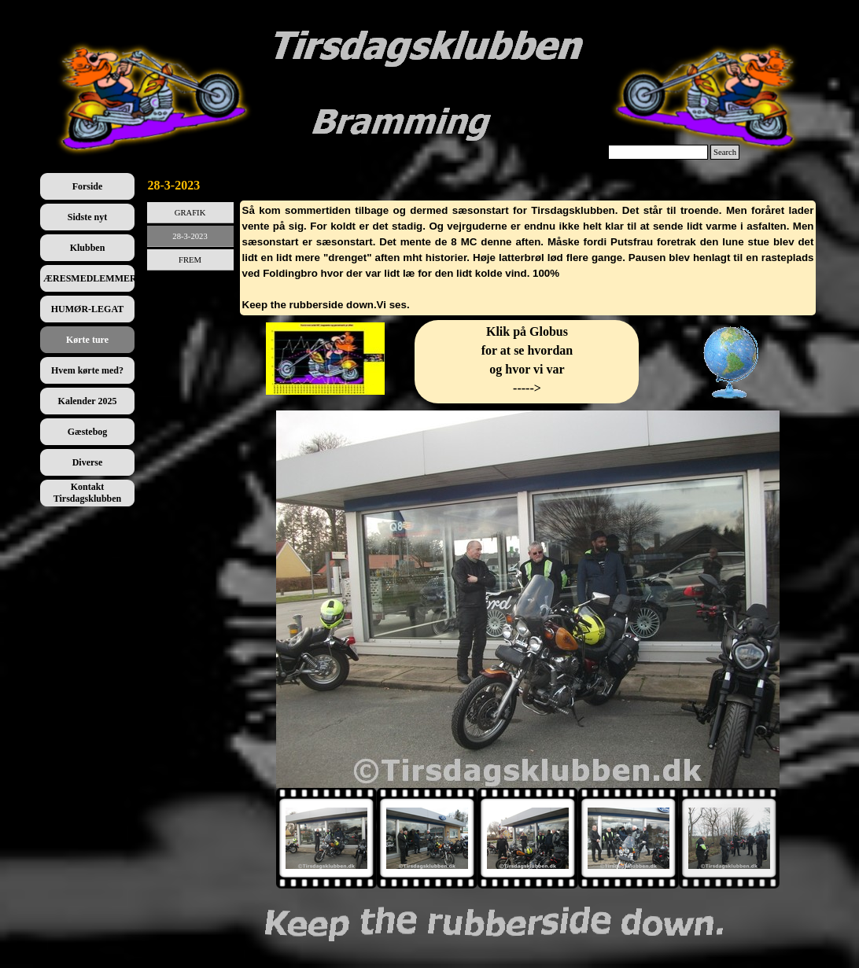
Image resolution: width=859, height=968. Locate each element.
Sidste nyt (87, 217)
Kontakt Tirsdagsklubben (87, 492)
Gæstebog (88, 431)
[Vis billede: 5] (729, 838)
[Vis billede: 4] (628, 838)
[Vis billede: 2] (427, 838)
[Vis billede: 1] (326, 838)
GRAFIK (190, 212)
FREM (190, 260)
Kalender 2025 (87, 401)
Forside (87, 186)
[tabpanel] (528, 258)
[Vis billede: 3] (527, 838)
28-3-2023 (189, 236)
